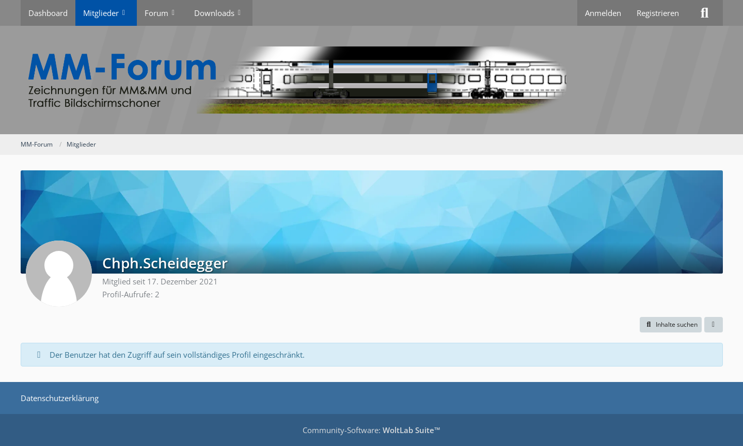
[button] (671, 324)
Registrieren (658, 13)
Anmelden (603, 13)
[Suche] (705, 13)
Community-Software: (371, 430)
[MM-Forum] (372, 80)
